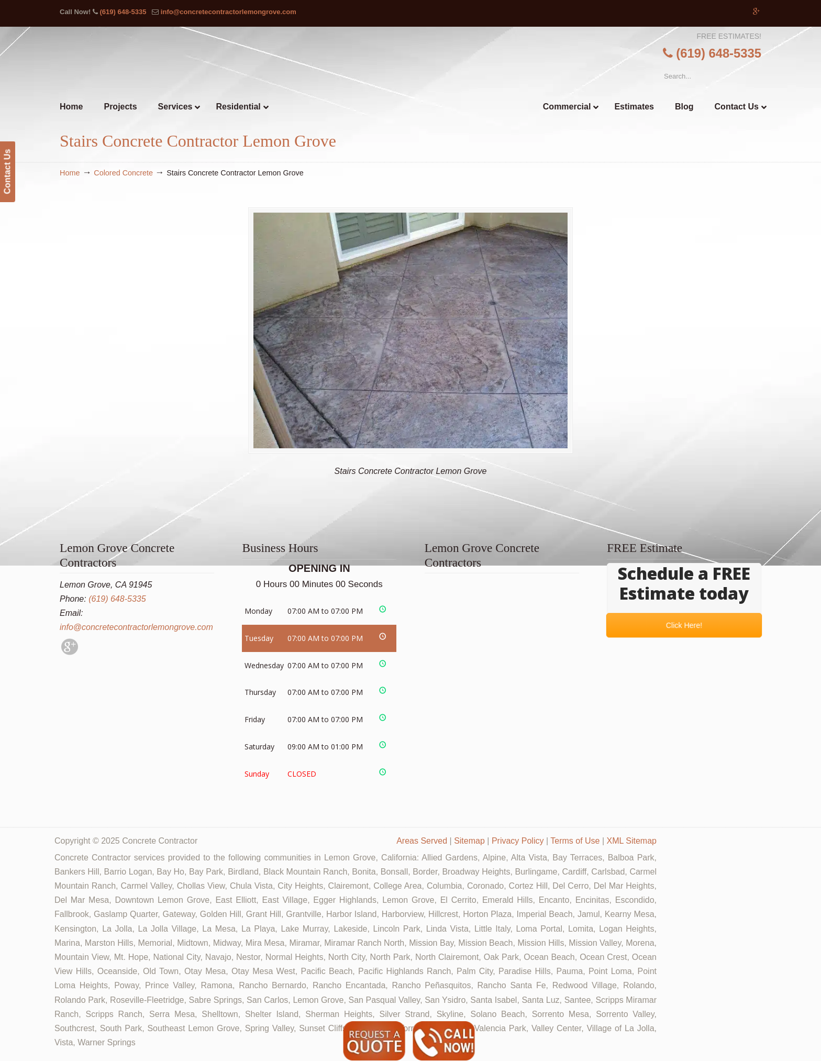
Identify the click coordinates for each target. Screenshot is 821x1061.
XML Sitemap (632, 840)
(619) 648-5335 (122, 12)
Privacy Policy (518, 840)
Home (70, 173)
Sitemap (469, 840)
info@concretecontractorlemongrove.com (228, 12)
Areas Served (421, 840)
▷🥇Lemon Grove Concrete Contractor (432, 54)
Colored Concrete (123, 173)
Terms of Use (575, 840)
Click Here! (684, 624)
